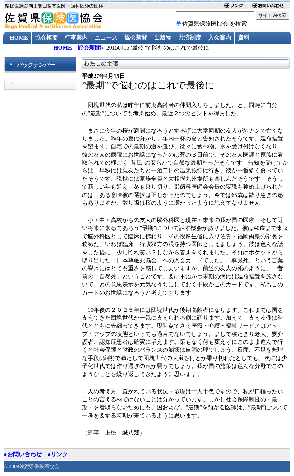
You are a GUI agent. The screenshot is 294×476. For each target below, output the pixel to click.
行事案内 (76, 37)
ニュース (106, 37)
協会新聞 (135, 37)
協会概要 (46, 37)
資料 (243, 37)
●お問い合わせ (23, 454)
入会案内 (219, 37)
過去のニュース (30, 50)
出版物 (162, 37)
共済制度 (189, 37)
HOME (19, 37)
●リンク (57, 454)
